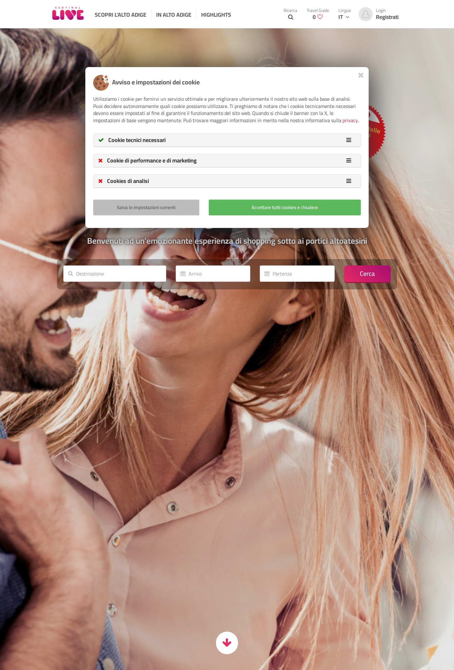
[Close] (361, 75)
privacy (350, 120)
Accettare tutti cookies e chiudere (285, 207)
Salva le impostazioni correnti (146, 207)
